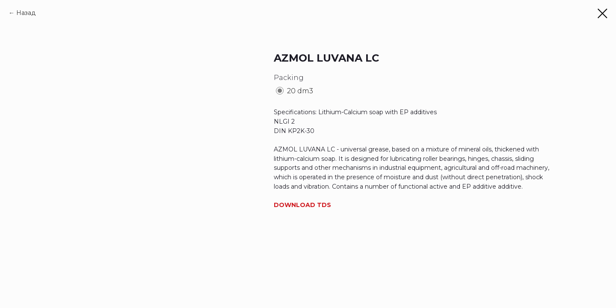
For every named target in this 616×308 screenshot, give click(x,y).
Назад (26, 13)
